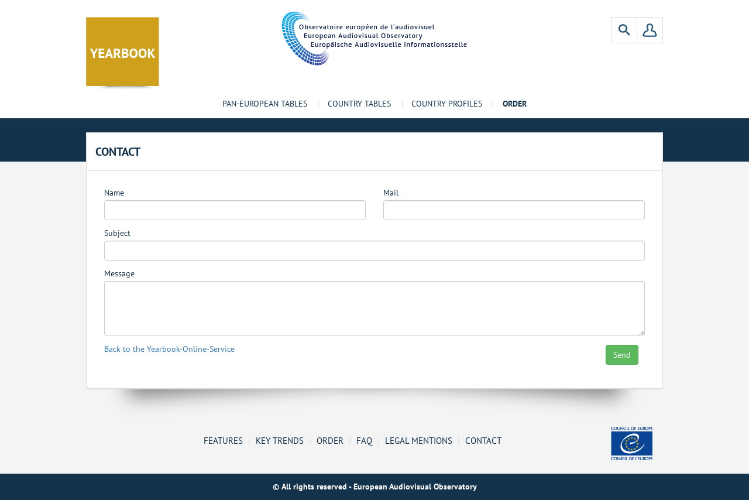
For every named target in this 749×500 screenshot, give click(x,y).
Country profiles (446, 103)
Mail (390, 193)
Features (223, 440)
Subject (117, 233)
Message (119, 273)
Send (622, 355)
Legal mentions (418, 440)
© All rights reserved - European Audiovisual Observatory (375, 486)
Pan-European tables (264, 103)
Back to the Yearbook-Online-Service (169, 349)
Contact (483, 440)
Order (330, 440)
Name (114, 193)
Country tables (359, 103)
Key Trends (280, 440)
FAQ (364, 440)
